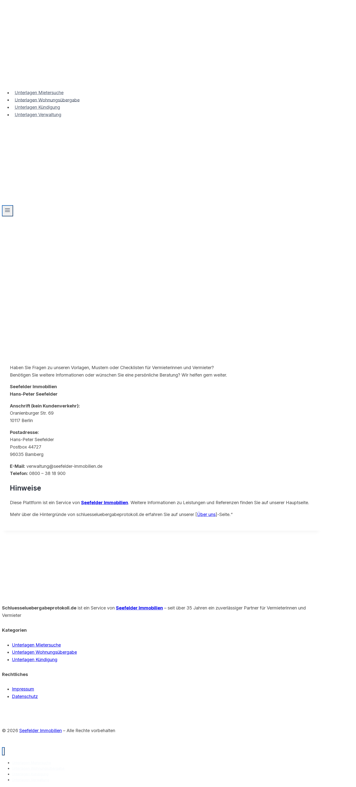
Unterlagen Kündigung (37, 107)
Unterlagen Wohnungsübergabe (47, 99)
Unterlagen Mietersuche (39, 92)
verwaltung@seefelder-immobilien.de (64, 466)
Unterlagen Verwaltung (38, 114)
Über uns (206, 514)
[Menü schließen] (3, 751)
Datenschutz (25, 696)
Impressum (23, 689)
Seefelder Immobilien (104, 502)
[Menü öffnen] (7, 210)
